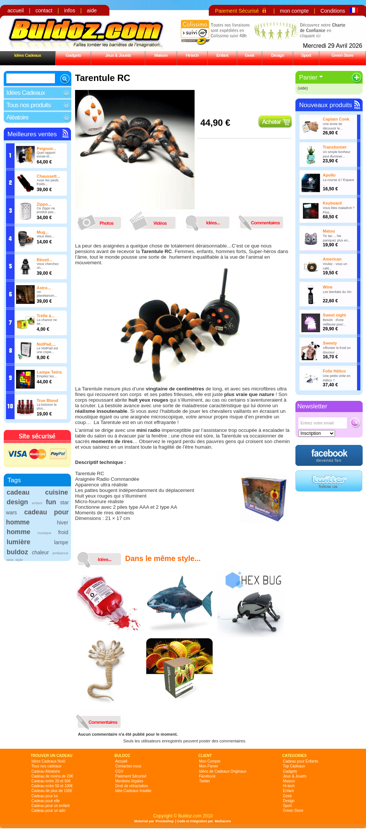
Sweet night (334, 315)
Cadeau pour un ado (48, 810)
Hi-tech (192, 55)
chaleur (40, 552)
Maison (161, 55)
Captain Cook (336, 119)
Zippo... (44, 204)
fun (51, 502)
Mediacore (223, 821)
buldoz (17, 552)
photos (101, 221)
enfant (37, 503)
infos (69, 10)
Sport (306, 55)
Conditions (332, 11)
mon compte (294, 11)
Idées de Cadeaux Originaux (222, 771)
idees (209, 221)
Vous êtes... (45, 236)
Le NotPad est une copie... (47, 350)
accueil (15, 10)
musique (44, 533)
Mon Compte (209, 761)
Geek (249, 55)
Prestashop (165, 821)
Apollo (329, 175)
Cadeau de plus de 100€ (51, 791)
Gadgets (73, 55)
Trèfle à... (46, 316)
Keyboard (332, 203)
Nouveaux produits (325, 105)
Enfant (222, 55)
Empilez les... (47, 376)
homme (18, 532)
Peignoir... (46, 148)
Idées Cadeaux (27, 55)
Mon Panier (208, 766)
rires (9, 560)
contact (43, 10)
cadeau (18, 492)
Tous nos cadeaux (46, 766)
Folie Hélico (334, 371)
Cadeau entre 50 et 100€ (52, 786)
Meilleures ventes (32, 134)
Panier (308, 77)
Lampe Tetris (49, 372)
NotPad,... (46, 344)
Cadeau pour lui (44, 796)
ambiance (60, 553)
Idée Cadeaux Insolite (133, 791)
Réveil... (44, 260)
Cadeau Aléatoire (45, 771)
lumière (18, 542)
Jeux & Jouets (118, 55)
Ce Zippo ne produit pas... (46, 210)
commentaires (264, 221)
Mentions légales (129, 781)
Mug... (43, 232)
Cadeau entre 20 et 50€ (51, 781)
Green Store (342, 55)
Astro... (44, 288)
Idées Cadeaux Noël (48, 761)
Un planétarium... (47, 293)
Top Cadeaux (294, 766)
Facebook (207, 776)
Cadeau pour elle (45, 801)
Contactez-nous (128, 766)
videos (155, 221)
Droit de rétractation (131, 786)
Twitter (204, 781)
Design (277, 55)
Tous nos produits (28, 105)
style (19, 560)
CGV (119, 771)
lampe (61, 542)
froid (63, 532)
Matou (329, 231)
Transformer (335, 147)
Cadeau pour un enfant (50, 806)
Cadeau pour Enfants (301, 761)
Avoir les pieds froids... (47, 182)
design (17, 502)
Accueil (121, 761)
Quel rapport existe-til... (46, 154)
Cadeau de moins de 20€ (52, 776)
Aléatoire (17, 117)
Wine (327, 287)
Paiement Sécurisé (237, 11)
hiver (62, 523)
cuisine (56, 492)
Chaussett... (48, 176)
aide (92, 10)
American (332, 259)
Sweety (330, 343)
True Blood (47, 400)
